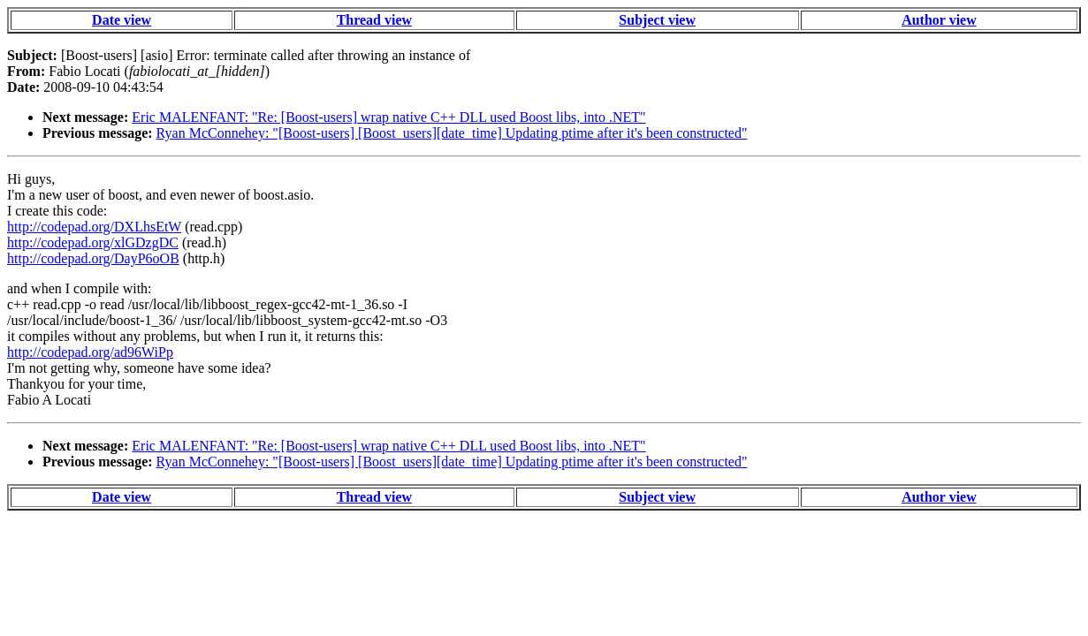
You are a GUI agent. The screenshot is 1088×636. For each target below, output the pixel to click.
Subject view (657, 19)
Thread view (374, 19)
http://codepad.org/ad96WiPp (90, 352)
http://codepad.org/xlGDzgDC (93, 242)
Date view (121, 19)
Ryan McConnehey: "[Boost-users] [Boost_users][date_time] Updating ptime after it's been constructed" (452, 132)
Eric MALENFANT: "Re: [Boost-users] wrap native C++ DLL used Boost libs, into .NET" (388, 117)
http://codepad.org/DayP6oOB (93, 258)
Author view (939, 19)
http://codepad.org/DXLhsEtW (94, 226)
